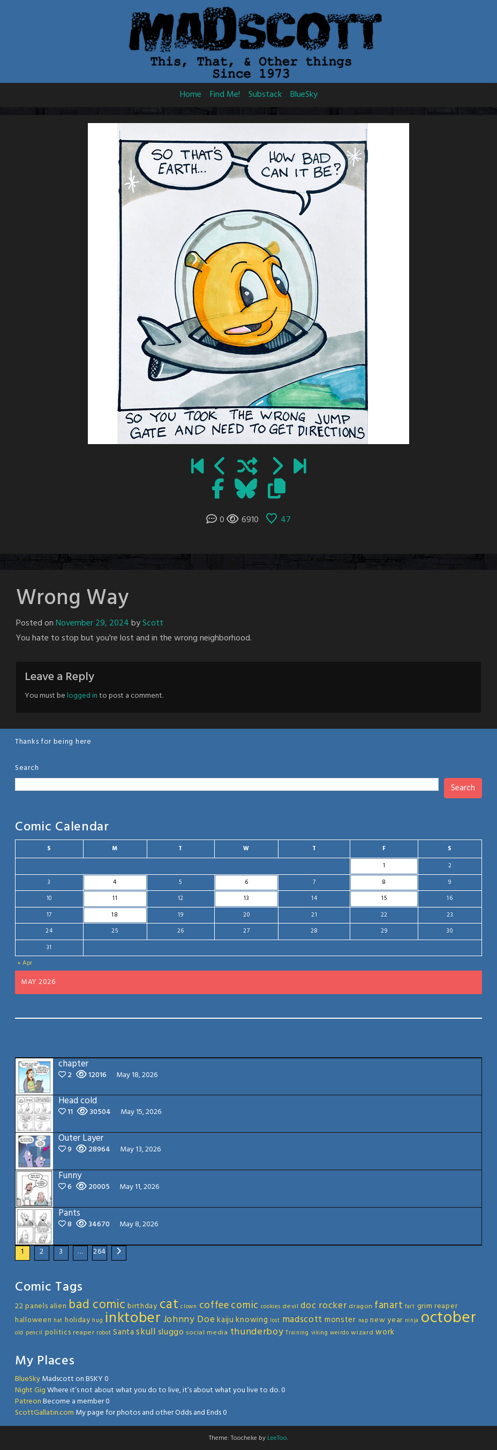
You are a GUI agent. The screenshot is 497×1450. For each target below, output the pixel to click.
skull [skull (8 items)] (146, 1332)
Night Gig (30, 1390)
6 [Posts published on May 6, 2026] (246, 882)
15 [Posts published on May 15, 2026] (384, 898)
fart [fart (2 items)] (410, 1306)
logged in (82, 696)
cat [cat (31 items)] (169, 1305)
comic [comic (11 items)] (245, 1306)
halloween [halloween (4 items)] (33, 1320)
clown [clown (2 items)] (188, 1306)
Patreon (28, 1401)
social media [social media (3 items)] (207, 1332)
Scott (152, 623)
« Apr (25, 963)
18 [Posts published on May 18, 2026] (114, 915)
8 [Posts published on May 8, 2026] (384, 882)
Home (190, 95)
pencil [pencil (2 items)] (34, 1333)
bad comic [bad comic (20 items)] (97, 1305)
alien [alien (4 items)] (58, 1306)
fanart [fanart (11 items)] (388, 1306)
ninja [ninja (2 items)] (412, 1320)
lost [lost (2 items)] (275, 1320)
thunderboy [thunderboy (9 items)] (257, 1332)
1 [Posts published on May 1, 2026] (384, 866)
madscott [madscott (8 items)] (302, 1319)
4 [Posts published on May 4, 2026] (115, 882)
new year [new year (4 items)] (386, 1320)
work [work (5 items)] (385, 1332)
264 (99, 1252)
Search (27, 768)
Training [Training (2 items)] (297, 1333)
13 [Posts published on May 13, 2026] (246, 898)
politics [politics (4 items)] (58, 1332)
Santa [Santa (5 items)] (123, 1332)
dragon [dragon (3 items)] (360, 1306)
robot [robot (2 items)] (103, 1333)
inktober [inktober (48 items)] (133, 1318)
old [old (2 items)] (19, 1333)
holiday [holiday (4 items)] (78, 1320)
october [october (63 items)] (449, 1318)
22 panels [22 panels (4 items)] (31, 1306)
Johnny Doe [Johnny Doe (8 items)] (189, 1319)
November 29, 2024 (92, 623)
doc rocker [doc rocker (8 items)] (323, 1306)
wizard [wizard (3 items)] (362, 1332)
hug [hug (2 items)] (97, 1320)
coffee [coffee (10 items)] (214, 1306)
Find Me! (225, 95)
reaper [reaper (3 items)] (83, 1332)
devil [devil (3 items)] (290, 1306)
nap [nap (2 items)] (363, 1320)
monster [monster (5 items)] (340, 1320)
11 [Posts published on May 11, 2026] (114, 898)
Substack (265, 95)
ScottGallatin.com (44, 1413)
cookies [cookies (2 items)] (271, 1306)
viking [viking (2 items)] (319, 1333)
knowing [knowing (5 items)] (252, 1320)
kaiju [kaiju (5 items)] (225, 1320)
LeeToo (277, 1438)
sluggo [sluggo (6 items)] (171, 1332)
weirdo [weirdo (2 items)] (339, 1333)
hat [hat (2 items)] (58, 1320)
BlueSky (304, 95)
